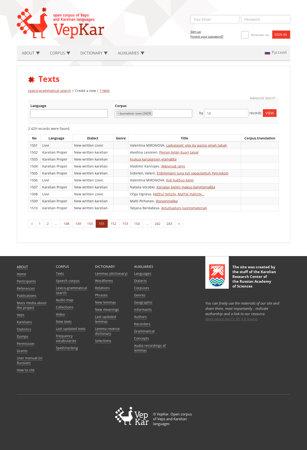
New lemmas (105, 302)
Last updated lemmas (105, 319)
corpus (121, 105)
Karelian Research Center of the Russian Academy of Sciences (254, 278)
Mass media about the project (32, 305)
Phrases (101, 295)
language (38, 105)
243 (169, 223)
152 (113, 223)
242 (157, 223)
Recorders (142, 324)
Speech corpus (68, 280)
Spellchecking (67, 348)
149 (78, 223)
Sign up (195, 32)
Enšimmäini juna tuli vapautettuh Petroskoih (193, 173)
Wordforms (104, 280)
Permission (26, 343)
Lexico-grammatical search (49, 90)
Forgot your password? (207, 36)
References (26, 288)
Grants (22, 350)
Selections (103, 340)
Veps (20, 314)
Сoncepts (141, 338)
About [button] (31, 53)
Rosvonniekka (167, 201)
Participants (26, 281)
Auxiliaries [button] (131, 53)
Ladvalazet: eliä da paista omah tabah (196, 145)
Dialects (140, 280)
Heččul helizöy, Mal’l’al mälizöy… (178, 194)
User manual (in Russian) (29, 360)
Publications (26, 295)
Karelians (24, 322)
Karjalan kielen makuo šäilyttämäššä (186, 187)
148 (66, 223)
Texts (60, 273)
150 (90, 223)
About (22, 266)
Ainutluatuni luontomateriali (184, 208)
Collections (64, 307)
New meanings (107, 309)
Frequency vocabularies (66, 338)
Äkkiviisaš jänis (173, 166)
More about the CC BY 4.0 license (231, 319)
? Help (105, 90)
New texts (64, 321)
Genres (140, 295)
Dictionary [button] (94, 53)
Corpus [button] (60, 53)
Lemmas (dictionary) (111, 273)
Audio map (64, 300)
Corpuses (141, 288)
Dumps (22, 336)
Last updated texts (71, 328)
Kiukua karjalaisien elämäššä (153, 159)
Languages (142, 273)
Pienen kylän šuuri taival (179, 152)
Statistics (24, 329)
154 (137, 223)
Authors (140, 316)
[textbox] (34, 113)
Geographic (143, 302)
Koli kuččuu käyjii (180, 180)
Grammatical (144, 331)
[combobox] (69, 113)
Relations (102, 288)
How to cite (26, 370)
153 (125, 223)
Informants (143, 309)
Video (60, 314)
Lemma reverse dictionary (107, 331)
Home (21, 274)
